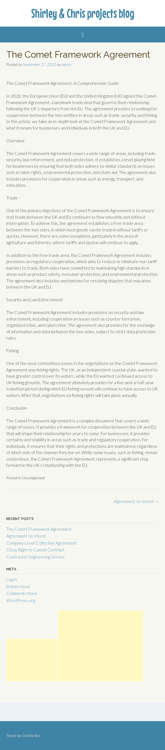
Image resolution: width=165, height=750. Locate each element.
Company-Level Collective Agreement (41, 542)
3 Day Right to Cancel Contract (35, 549)
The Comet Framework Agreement (39, 529)
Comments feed (21, 593)
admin (66, 64)
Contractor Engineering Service (35, 556)
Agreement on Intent (136, 501)
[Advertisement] (31, 660)
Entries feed (17, 586)
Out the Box (31, 735)
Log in (11, 579)
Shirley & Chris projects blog (82, 13)
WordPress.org (20, 600)
